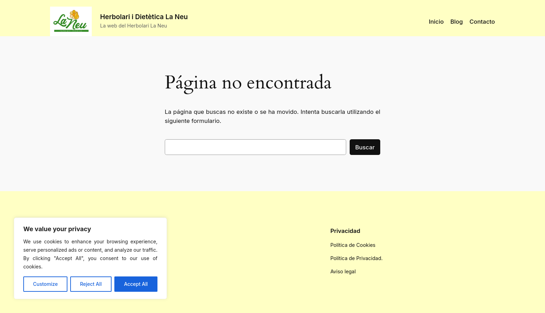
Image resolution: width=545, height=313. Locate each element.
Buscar (365, 147)
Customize (45, 284)
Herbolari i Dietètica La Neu (144, 17)
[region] (90, 258)
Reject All (90, 284)
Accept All (136, 284)
